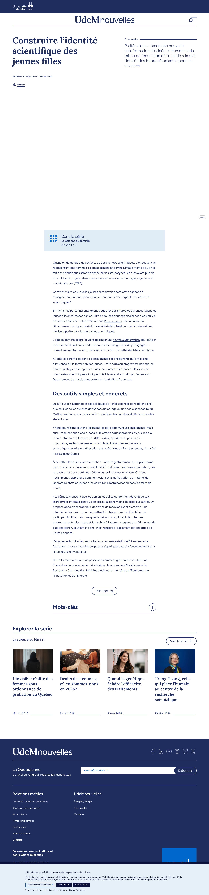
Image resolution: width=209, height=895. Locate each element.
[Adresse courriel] (127, 783)
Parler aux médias (21, 845)
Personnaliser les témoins (40, 884)
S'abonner (185, 783)
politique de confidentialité (47, 890)
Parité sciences (114, 328)
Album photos (20, 826)
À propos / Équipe (83, 814)
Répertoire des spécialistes (26, 820)
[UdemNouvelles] (104, 23)
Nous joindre (80, 820)
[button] (192, 23)
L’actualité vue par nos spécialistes (30, 814)
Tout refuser (63, 884)
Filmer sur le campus (23, 833)
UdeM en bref (20, 839)
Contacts (17, 852)
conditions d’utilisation (75, 890)
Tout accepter (81, 884)
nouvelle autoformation (128, 347)
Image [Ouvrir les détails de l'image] (202, 224)
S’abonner (79, 826)
